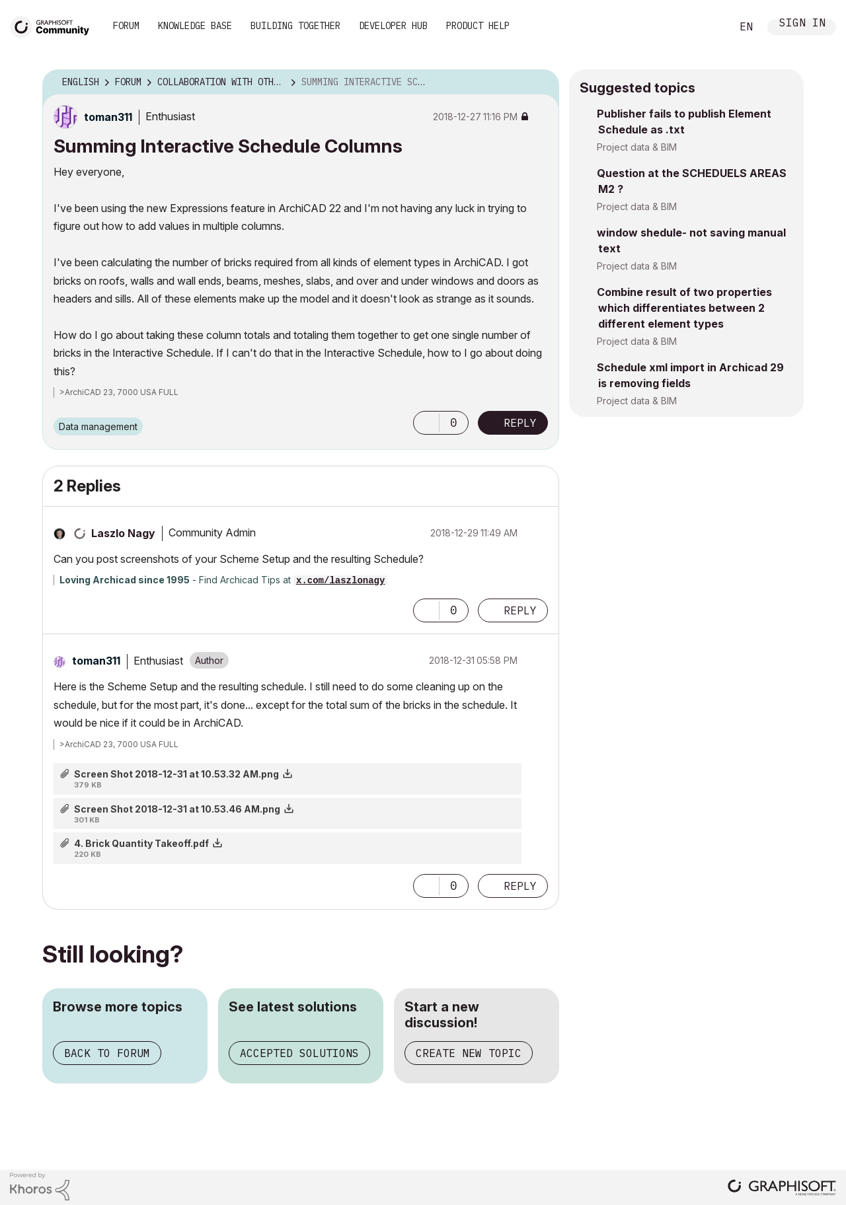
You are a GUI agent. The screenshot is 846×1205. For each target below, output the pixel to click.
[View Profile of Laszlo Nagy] (123, 533)
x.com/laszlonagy (340, 580)
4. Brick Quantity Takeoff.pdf (141, 843)
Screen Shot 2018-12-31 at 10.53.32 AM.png (176, 774)
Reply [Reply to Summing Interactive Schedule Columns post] (520, 422)
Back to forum (107, 1053)
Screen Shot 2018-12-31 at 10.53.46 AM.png (177, 809)
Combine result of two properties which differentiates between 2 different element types (684, 307)
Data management (98, 426)
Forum (126, 26)
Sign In (802, 24)
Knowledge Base (195, 26)
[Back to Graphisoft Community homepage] (54, 25)
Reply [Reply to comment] (520, 610)
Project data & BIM (637, 147)
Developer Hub (393, 26)
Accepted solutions (299, 1053)
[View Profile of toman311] (108, 117)
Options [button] (540, 82)
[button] (426, 423)
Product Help (478, 26)
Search (707, 27)
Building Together (295, 26)
